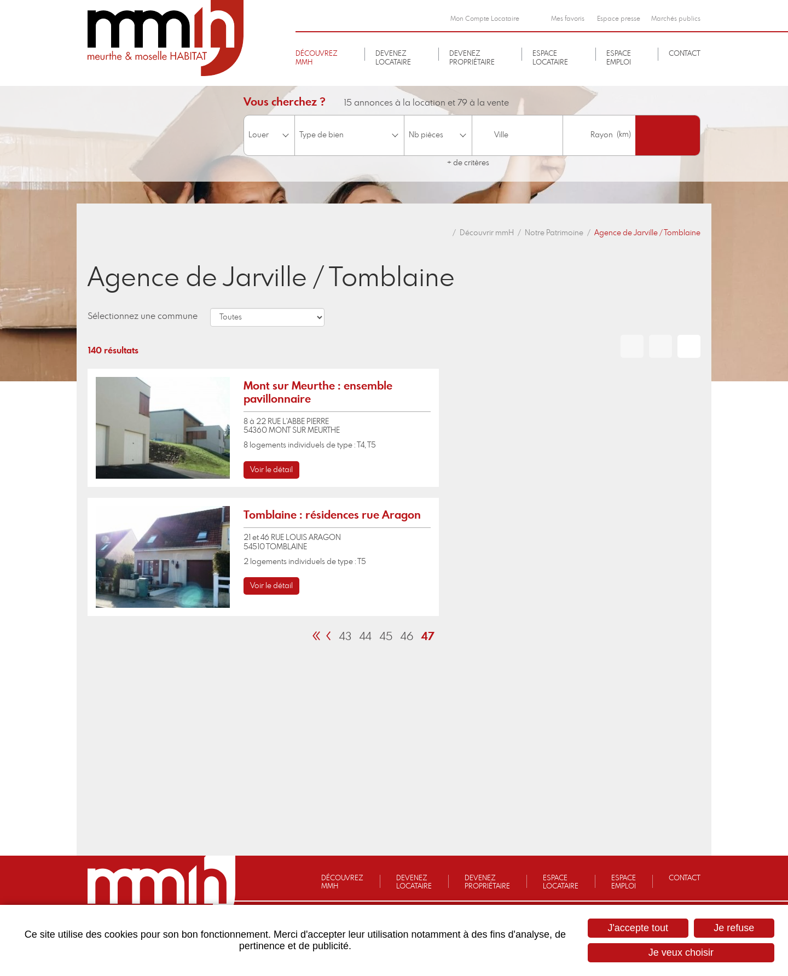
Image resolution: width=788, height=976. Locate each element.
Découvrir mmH (487, 233)
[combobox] (517, 135)
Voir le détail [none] (271, 470)
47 (427, 636)
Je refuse (734, 927)
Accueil (444, 232)
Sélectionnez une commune (143, 316)
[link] (263, 428)
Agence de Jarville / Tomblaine (647, 233)
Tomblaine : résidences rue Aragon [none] (332, 515)
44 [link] (366, 636)
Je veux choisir (681, 952)
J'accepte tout (637, 927)
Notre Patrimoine (554, 233)
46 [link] (407, 636)
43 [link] (345, 636)
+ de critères (468, 163)
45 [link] (386, 636)
